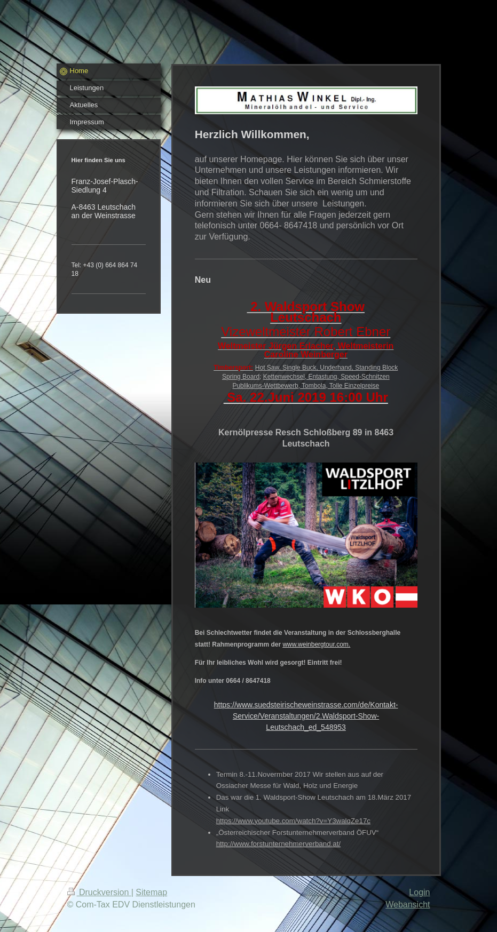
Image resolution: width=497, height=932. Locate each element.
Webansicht (407, 904)
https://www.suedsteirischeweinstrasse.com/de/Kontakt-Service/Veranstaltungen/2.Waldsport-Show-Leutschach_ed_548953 (306, 715)
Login (419, 892)
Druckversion (99, 892)
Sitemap (151, 892)
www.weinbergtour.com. (316, 644)
